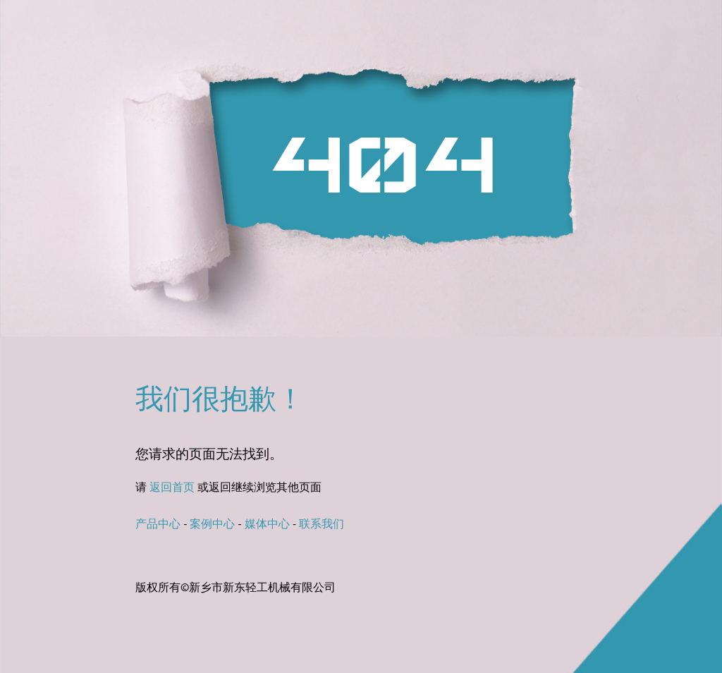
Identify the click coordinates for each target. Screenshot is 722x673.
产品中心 (157, 525)
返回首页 (172, 488)
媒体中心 (267, 525)
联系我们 (321, 525)
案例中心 (212, 525)
